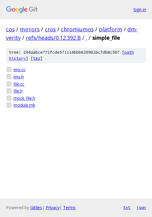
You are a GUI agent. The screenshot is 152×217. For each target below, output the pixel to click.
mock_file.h (24, 98)
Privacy (52, 207)
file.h (18, 91)
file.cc (19, 84)
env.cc (20, 69)
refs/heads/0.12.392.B (53, 37)
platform (110, 29)
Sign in (139, 9)
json (141, 207)
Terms (69, 207)
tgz (36, 58)
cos (10, 29)
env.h (19, 77)
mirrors (30, 29)
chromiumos (77, 29)
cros (50, 29)
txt (126, 207)
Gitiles (36, 207)
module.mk (24, 105)
